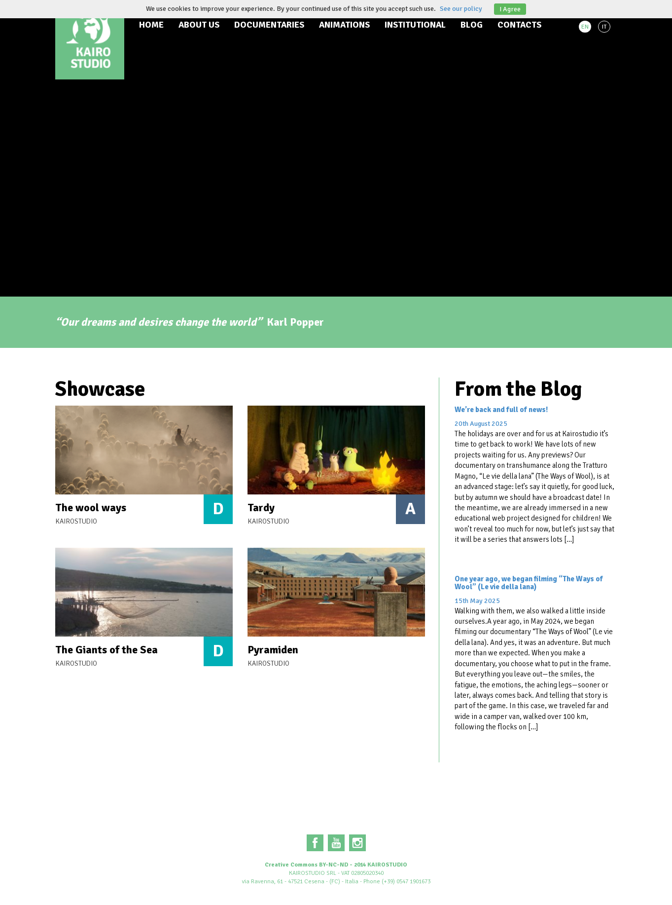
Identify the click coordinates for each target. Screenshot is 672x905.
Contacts (519, 24)
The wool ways (90, 507)
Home (151, 24)
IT (604, 27)
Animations (344, 24)
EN (585, 27)
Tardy (261, 507)
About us (198, 24)
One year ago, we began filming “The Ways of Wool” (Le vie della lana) (529, 583)
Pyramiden (273, 649)
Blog (471, 24)
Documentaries (269, 24)
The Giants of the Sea (106, 649)
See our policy (461, 8)
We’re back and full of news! (501, 409)
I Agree (510, 9)
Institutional (415, 24)
